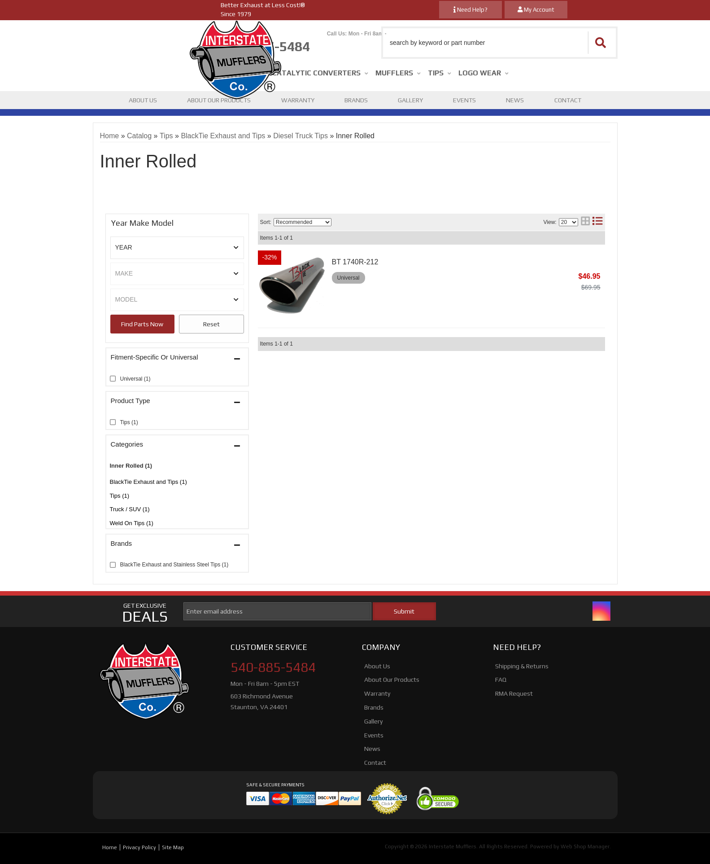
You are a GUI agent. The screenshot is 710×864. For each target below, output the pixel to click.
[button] (499, 42)
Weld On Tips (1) (131, 523)
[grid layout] (585, 222)
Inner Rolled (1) (131, 465)
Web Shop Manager (585, 846)
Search (142, 324)
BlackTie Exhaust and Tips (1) (148, 481)
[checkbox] (113, 379)
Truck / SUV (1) (130, 509)
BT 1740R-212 (355, 262)
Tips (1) (120, 495)
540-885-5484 (273, 667)
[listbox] (177, 248)
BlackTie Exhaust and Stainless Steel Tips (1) (174, 564)
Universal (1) (135, 379)
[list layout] (597, 222)
